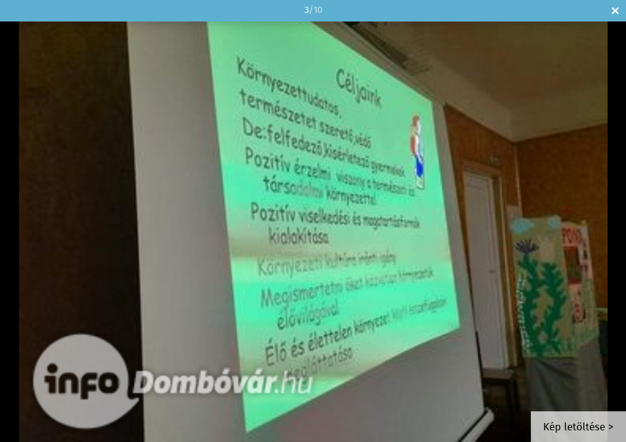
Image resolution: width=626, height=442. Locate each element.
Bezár (615, 10)
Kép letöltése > (578, 427)
